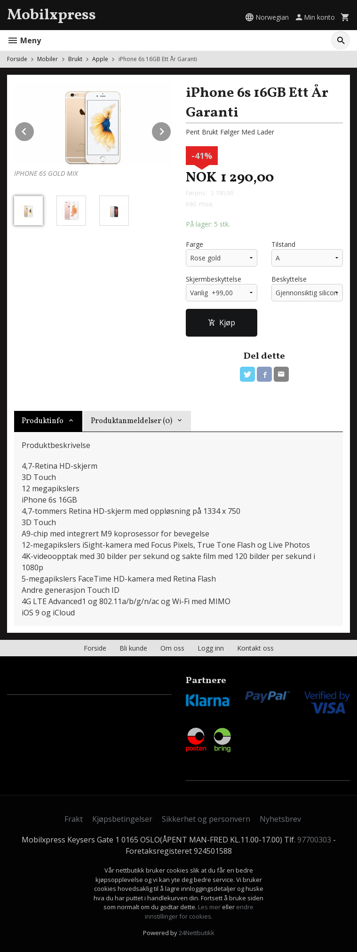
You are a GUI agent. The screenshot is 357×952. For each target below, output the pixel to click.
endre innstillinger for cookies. (199, 912)
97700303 (314, 839)
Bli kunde (133, 648)
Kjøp (221, 322)
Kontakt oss (255, 648)
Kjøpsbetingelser (122, 819)
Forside (17, 59)
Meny (24, 40)
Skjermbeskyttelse (213, 279)
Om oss (172, 648)
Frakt (73, 819)
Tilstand (283, 244)
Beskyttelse (289, 279)
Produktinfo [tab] (42, 421)
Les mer (210, 907)
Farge (194, 244)
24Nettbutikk (196, 932)
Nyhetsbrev (280, 819)
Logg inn (211, 648)
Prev (34, 130)
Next (171, 130)
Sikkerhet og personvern (206, 819)
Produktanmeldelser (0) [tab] (131, 421)
